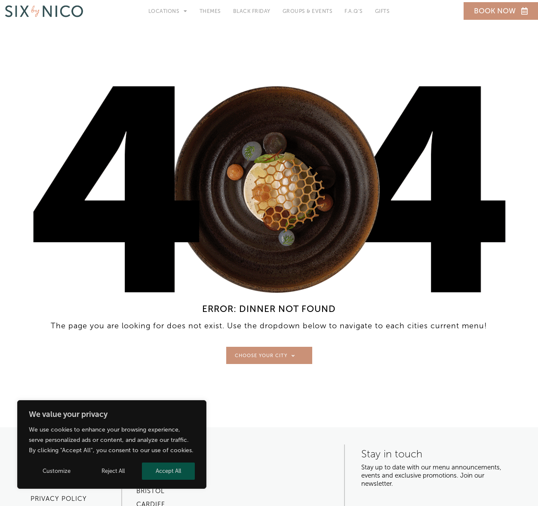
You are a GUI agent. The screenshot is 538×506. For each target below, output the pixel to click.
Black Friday (252, 11)
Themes (210, 11)
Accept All (168, 471)
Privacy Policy (59, 498)
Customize (57, 471)
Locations (168, 11)
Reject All (113, 471)
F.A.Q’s (353, 11)
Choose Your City (265, 355)
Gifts (382, 11)
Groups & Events (308, 11)
